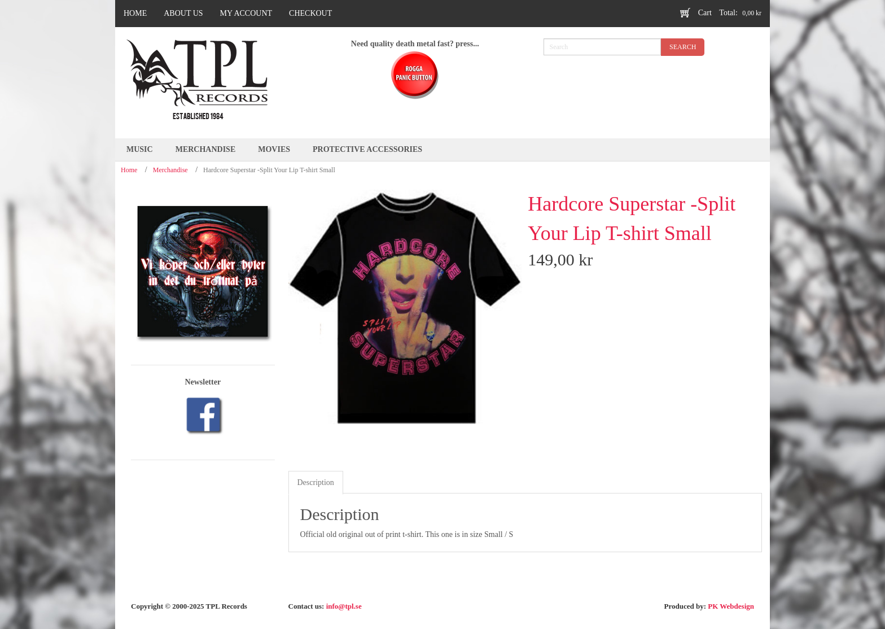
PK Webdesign (731, 606)
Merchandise (170, 170)
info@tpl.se (344, 606)
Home (129, 170)
